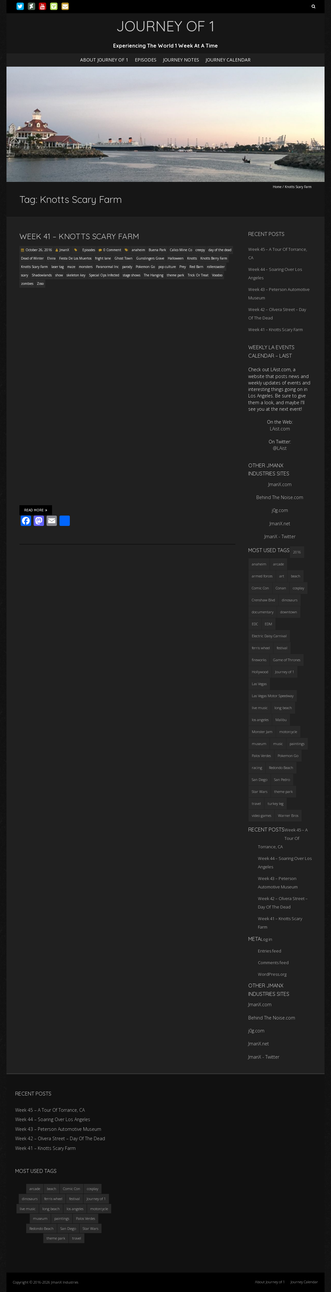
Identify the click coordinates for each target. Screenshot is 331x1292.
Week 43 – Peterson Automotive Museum (58, 1129)
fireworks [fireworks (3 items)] (259, 659)
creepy (200, 250)
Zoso (40, 283)
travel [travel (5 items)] (256, 803)
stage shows (131, 275)
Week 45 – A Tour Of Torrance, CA (50, 1110)
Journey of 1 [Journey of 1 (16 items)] (284, 671)
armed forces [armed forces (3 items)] (262, 576)
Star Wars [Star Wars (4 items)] (259, 791)
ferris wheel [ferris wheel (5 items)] (261, 647)
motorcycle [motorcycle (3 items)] (288, 731)
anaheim (138, 250)
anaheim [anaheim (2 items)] (259, 564)
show (59, 275)
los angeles (75, 1208)
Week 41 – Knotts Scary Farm (79, 236)
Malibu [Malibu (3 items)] (281, 719)
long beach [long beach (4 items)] (283, 707)
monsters (85, 266)
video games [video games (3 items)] (261, 815)
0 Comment (112, 250)
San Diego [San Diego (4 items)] (259, 779)
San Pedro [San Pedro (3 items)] (282, 779)
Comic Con (71, 1188)
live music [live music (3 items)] (260, 707)
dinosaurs (29, 1198)
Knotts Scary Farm (34, 266)
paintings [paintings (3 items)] (297, 743)
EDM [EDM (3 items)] (268, 623)
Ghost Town (123, 258)
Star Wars (90, 1228)
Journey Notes (181, 60)
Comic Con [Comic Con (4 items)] (260, 587)
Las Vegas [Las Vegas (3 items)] (259, 683)
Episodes (145, 60)
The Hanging (153, 275)
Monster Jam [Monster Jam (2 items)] (262, 731)
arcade (34, 1188)
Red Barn (196, 266)
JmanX (64, 250)
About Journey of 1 (104, 60)
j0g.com (280, 510)
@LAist (280, 448)
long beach (51, 1208)
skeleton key (76, 275)
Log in (266, 939)
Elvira (51, 258)
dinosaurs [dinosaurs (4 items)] (289, 599)
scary (24, 275)
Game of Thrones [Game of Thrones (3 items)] (286, 659)
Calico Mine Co (181, 250)
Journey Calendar (228, 60)
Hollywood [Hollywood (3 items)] (260, 671)
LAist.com (280, 429)
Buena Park (157, 250)
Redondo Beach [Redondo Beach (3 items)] (281, 767)
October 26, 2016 (39, 250)
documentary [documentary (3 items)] (262, 611)
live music (28, 1208)
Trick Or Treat (198, 275)
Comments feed (273, 962)
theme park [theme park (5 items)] (283, 791)
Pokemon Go (145, 266)
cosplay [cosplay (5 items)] (298, 587)
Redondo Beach (41, 1228)
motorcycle (99, 1208)
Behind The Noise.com (279, 497)
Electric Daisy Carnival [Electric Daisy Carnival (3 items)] (269, 635)
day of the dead (219, 250)
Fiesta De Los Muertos (75, 258)
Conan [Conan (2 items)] (281, 587)
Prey (182, 266)
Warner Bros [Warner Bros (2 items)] (288, 815)
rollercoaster (216, 266)
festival (74, 1198)
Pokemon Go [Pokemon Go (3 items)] (288, 755)
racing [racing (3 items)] (257, 767)
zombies (27, 283)
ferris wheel (53, 1198)
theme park (175, 275)
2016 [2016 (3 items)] (297, 552)
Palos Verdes (85, 1218)
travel (76, 1238)
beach (51, 1188)
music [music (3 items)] (278, 743)
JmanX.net (280, 523)
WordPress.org (272, 974)
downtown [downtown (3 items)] (288, 611)
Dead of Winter (32, 258)
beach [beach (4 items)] (295, 576)
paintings (61, 1218)
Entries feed (269, 951)
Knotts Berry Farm (213, 258)
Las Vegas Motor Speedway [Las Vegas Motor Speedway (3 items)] (273, 695)
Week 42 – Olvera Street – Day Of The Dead (60, 1138)
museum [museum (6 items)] (259, 743)
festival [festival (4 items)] (282, 647)
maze (71, 266)
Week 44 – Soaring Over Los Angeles (52, 1119)
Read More (35, 510)
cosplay (92, 1188)
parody (127, 266)
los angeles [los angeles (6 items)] (260, 719)
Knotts (192, 258)
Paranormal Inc (107, 266)
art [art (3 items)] (281, 576)
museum (40, 1218)
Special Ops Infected (104, 275)
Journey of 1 (96, 1198)
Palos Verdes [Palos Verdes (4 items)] (261, 755)
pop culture (167, 266)
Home (277, 186)
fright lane (103, 258)
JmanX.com (280, 484)
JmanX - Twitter (279, 536)
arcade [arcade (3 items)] (278, 564)
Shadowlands (42, 275)
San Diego (68, 1228)
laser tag (57, 266)
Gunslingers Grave (150, 258)
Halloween (176, 258)
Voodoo (217, 275)
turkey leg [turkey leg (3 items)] (275, 803)
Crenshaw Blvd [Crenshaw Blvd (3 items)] (263, 599)
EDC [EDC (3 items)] (255, 623)
